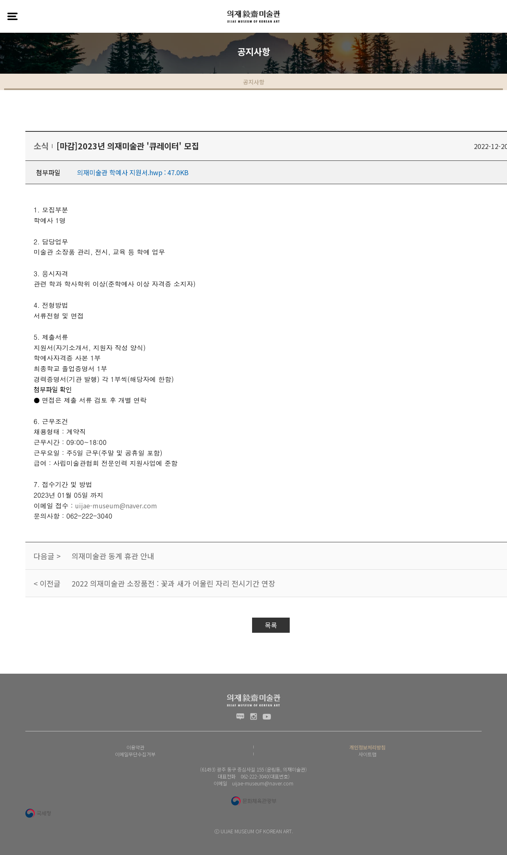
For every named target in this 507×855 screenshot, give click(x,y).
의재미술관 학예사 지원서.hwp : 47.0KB (133, 172)
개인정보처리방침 (367, 747)
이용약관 (135, 747)
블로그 (240, 717)
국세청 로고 (38, 813)
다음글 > (47, 555)
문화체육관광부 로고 (253, 801)
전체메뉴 (12, 16)
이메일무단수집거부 (135, 754)
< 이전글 (47, 583)
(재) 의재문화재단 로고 (253, 16)
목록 (271, 625)
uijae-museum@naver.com (116, 505)
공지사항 (253, 82)
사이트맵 (367, 754)
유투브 (267, 717)
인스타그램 (253, 717)
